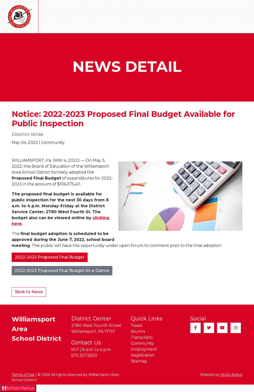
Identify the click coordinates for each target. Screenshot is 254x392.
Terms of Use (23, 374)
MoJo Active (231, 374)
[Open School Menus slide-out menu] (18, 388)
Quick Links (233, 6)
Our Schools (79, 22)
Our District (51, 22)
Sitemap (206, 6)
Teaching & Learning (136, 22)
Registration (181, 6)
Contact (226, 22)
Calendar (106, 22)
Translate (34, 6)
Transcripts (96, 6)
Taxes (57, 6)
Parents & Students (168, 22)
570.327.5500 (84, 355)
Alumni (74, 6)
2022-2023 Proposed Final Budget (49, 257)
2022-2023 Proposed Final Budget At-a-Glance (62, 270)
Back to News (29, 291)
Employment (152, 6)
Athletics (199, 22)
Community (123, 6)
